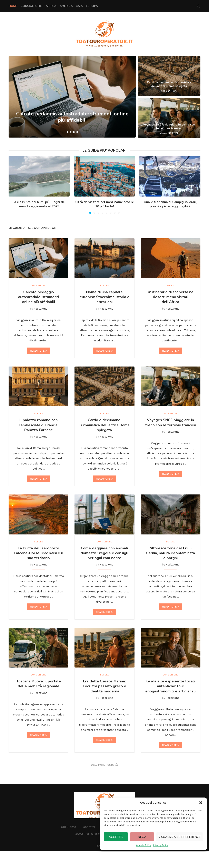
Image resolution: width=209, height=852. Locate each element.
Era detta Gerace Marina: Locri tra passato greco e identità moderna (104, 687)
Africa (51, 6)
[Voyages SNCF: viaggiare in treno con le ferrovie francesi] (169, 118)
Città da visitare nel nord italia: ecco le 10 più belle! (104, 204)
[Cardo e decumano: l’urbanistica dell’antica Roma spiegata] (169, 76)
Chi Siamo (68, 828)
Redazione (40, 309)
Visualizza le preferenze (179, 837)
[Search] (198, 6)
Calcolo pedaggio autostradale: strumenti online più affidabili (38, 297)
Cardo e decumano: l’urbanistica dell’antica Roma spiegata (169, 84)
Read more (38, 351)
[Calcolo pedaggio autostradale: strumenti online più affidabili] (72, 96)
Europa (92, 6)
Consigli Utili (31, 6)
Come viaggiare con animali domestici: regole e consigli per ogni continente (104, 554)
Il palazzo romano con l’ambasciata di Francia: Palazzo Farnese (38, 425)
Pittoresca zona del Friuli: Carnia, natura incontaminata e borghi (170, 554)
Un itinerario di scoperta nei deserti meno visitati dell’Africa (170, 297)
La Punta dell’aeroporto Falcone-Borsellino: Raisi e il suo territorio (38, 554)
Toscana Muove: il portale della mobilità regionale (38, 685)
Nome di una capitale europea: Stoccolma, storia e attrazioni (104, 297)
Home (13, 6)
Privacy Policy (160, 845)
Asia (79, 6)
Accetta (116, 837)
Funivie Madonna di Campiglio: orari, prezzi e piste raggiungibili (170, 204)
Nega (142, 837)
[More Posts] (104, 766)
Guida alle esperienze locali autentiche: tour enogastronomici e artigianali (170, 687)
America (66, 6)
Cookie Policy (143, 845)
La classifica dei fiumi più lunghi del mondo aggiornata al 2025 (39, 204)
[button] (201, 803)
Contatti (89, 828)
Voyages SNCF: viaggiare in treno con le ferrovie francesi (169, 126)
